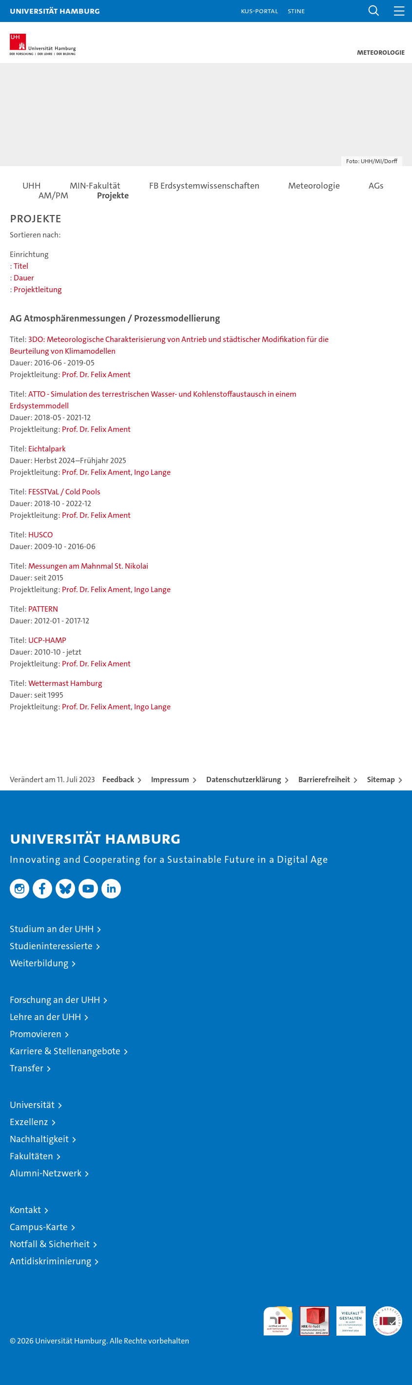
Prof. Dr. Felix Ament (96, 374)
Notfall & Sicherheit (50, 1244)
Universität (32, 1105)
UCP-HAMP (47, 640)
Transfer (26, 1068)
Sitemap (381, 779)
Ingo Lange (152, 472)
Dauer (24, 278)
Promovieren (35, 1034)
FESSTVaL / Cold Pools (64, 492)
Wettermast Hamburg (65, 683)
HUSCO (40, 535)
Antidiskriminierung (50, 1261)
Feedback (118, 779)
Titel (21, 266)
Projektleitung (38, 289)
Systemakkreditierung (387, 1311)
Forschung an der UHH (55, 1000)
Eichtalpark (47, 449)
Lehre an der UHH (45, 1017)
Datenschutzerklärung (243, 779)
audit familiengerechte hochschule (278, 1321)
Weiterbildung (39, 963)
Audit (309, 1311)
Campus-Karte (39, 1227)
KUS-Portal (259, 10)
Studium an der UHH (52, 929)
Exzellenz (29, 1122)
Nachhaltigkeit (39, 1139)
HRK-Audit (345, 1316)
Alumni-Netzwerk (45, 1173)
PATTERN (43, 609)
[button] (374, 11)
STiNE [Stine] (296, 10)
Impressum (170, 779)
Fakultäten (31, 1156)
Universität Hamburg (55, 10)
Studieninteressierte (51, 946)
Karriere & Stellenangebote (65, 1051)
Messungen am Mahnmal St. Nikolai (88, 566)
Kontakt (25, 1210)
